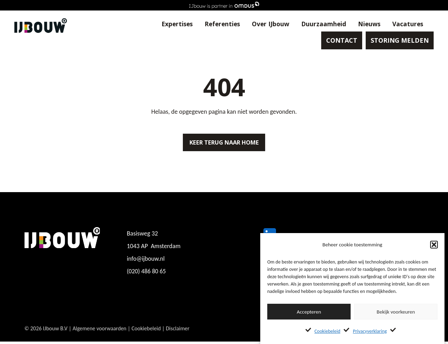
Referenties (215, 24)
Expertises (168, 24)
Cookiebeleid (327, 331)
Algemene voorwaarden (100, 336)
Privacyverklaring (370, 331)
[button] (433, 244)
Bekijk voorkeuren (396, 312)
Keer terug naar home (224, 143)
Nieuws (364, 24)
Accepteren (309, 312)
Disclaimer (179, 336)
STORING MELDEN (396, 42)
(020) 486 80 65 (147, 274)
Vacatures (404, 24)
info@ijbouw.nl (146, 261)
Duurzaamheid (318, 24)
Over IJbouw (265, 24)
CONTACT (338, 42)
